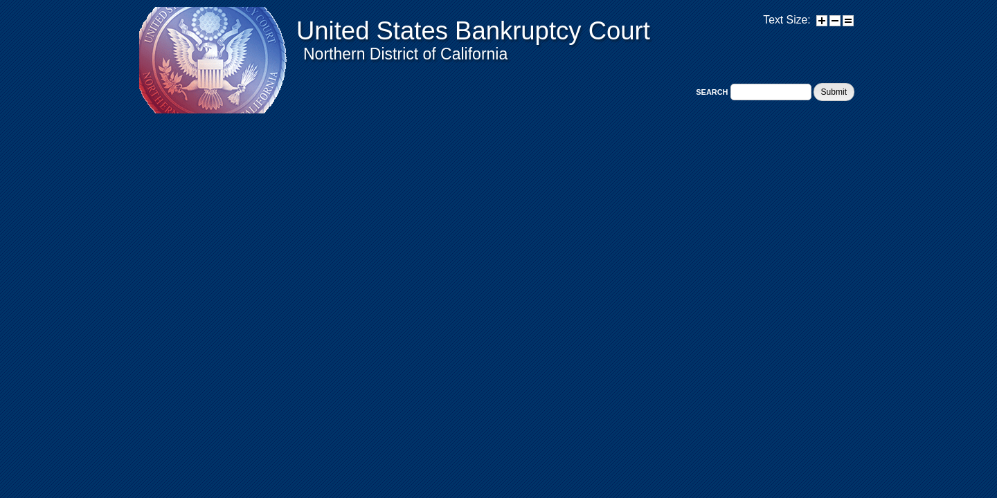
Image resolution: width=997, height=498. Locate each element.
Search (713, 92)
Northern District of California (405, 54)
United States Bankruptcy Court (473, 31)
